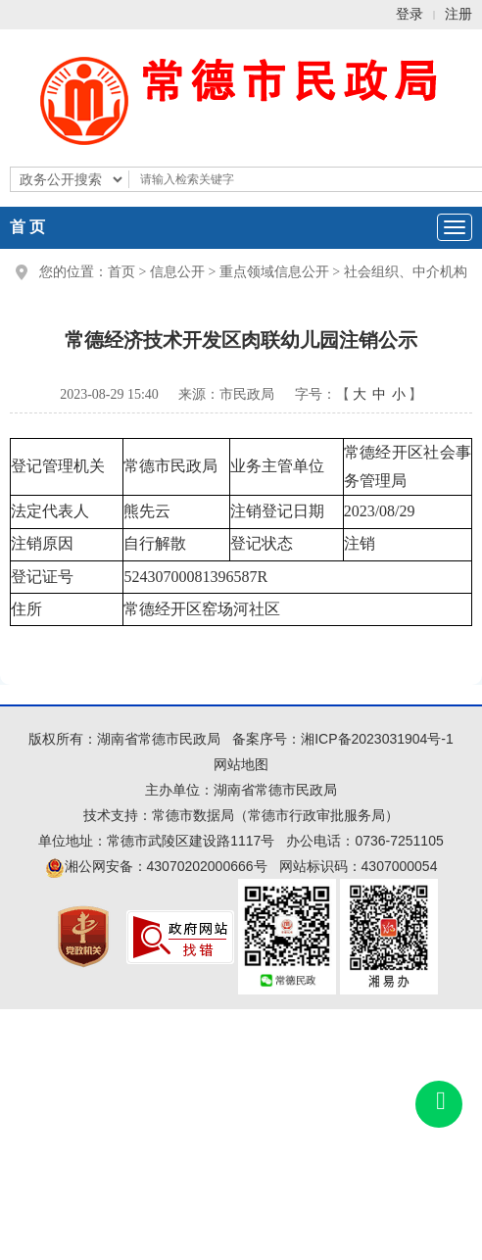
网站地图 (241, 764)
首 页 (27, 226)
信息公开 (177, 272)
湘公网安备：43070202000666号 (156, 866)
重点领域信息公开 (274, 272)
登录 (409, 14)
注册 (458, 14)
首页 (121, 272)
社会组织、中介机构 (405, 272)
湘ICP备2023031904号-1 (377, 739)
